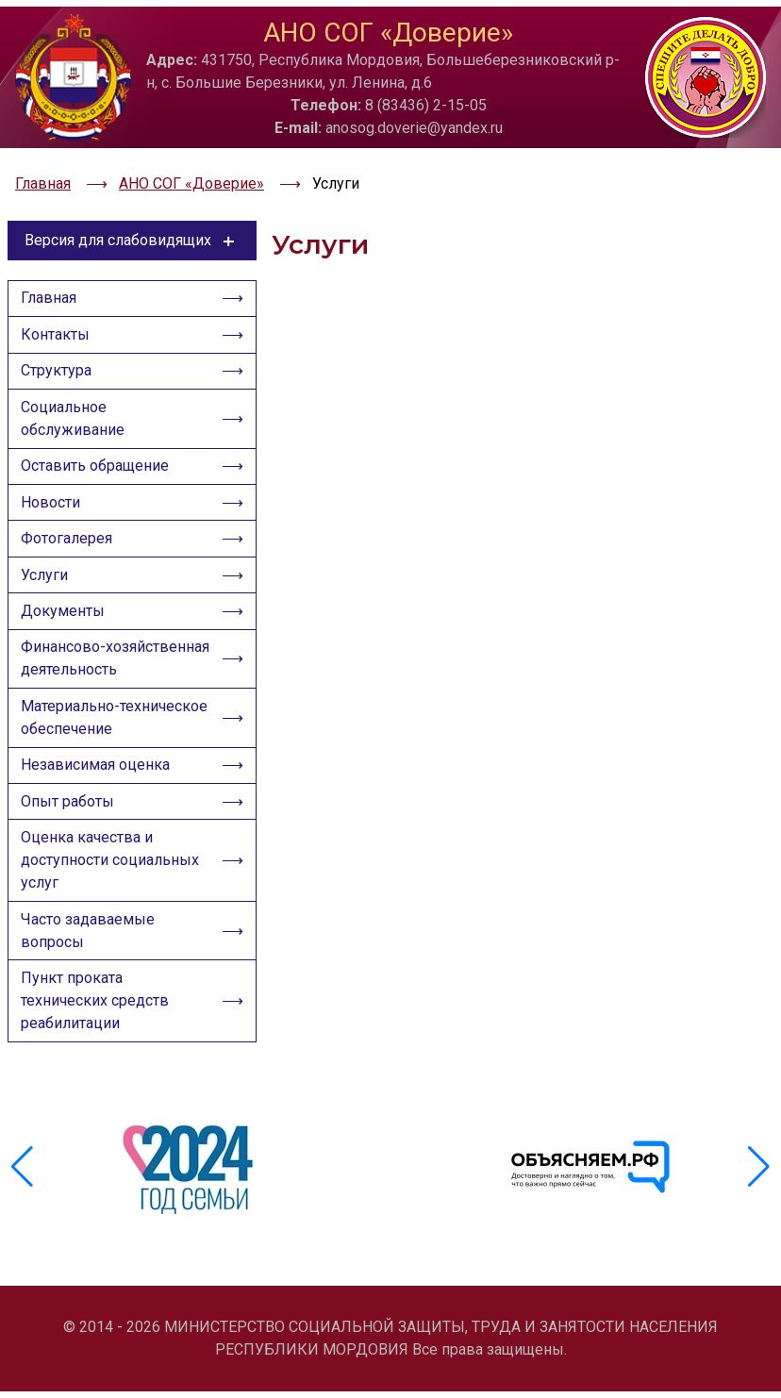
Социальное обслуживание (75, 404)
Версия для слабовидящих (133, 215)
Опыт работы (70, 831)
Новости (53, 493)
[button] (759, 1186)
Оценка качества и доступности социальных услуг (113, 892)
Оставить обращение (98, 454)
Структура (59, 354)
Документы (66, 609)
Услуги (47, 570)
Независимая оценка (98, 793)
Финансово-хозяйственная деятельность (75, 670)
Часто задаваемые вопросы (91, 965)
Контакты (58, 316)
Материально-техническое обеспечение (115, 743)
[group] (190, 1187)
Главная (51, 277)
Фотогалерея (69, 532)
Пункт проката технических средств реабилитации (98, 1038)
